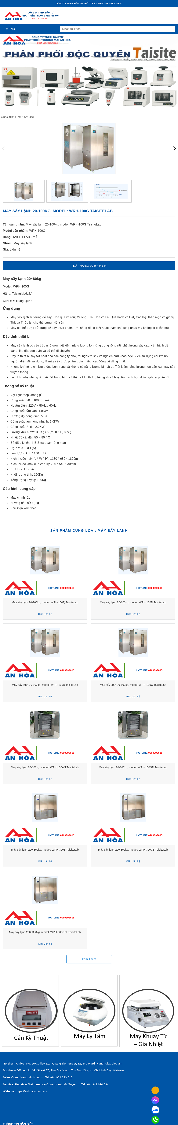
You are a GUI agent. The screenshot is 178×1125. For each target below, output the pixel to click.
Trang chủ (7, 116)
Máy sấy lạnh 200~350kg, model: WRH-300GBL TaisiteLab (45, 932)
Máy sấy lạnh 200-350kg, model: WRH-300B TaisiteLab (45, 849)
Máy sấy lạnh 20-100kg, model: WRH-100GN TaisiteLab (133, 767)
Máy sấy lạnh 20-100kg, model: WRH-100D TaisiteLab (133, 602)
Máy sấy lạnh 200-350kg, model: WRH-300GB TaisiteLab (133, 849)
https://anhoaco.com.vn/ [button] (31, 1091)
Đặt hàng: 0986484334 (90, 265)
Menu (9, 29)
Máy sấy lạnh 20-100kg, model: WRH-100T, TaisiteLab (45, 602)
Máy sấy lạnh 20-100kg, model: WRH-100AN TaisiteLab (45, 767)
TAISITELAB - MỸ (25, 237)
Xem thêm (89, 959)
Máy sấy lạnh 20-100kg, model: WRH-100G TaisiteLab (63, 224)
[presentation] (6, 71)
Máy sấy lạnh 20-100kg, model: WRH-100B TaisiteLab (45, 684)
